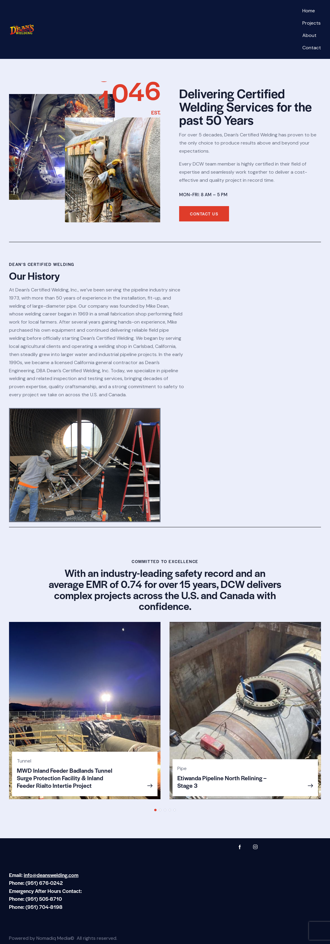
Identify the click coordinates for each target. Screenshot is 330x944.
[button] (155, 810)
